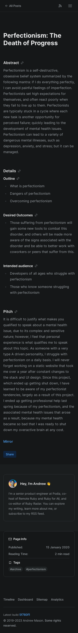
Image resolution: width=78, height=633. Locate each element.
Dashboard (25, 599)
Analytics (57, 599)
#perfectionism (36, 569)
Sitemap (42, 599)
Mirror (8, 441)
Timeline (9, 599)
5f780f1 (24, 614)
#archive (15, 569)
